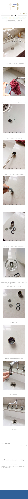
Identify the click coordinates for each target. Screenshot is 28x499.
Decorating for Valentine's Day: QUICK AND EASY (5, 460)
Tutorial (9, 443)
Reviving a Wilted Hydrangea (22, 460)
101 (1, 443)
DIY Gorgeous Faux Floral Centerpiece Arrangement (14, 460)
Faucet (6, 443)
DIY (3, 443)
